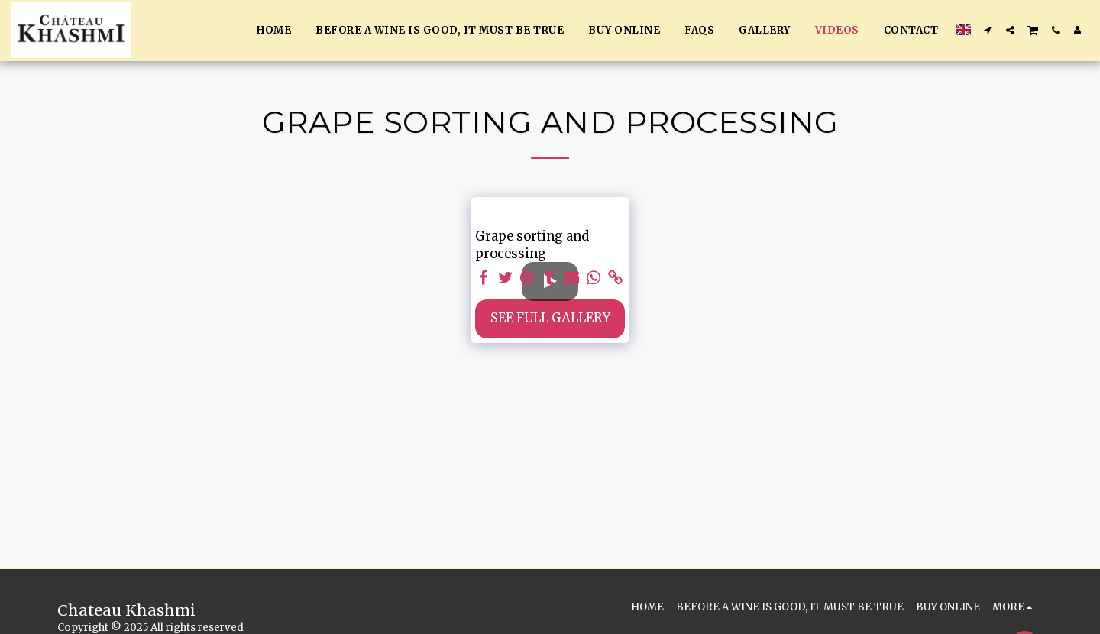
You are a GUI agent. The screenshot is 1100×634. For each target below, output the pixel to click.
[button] (988, 30)
